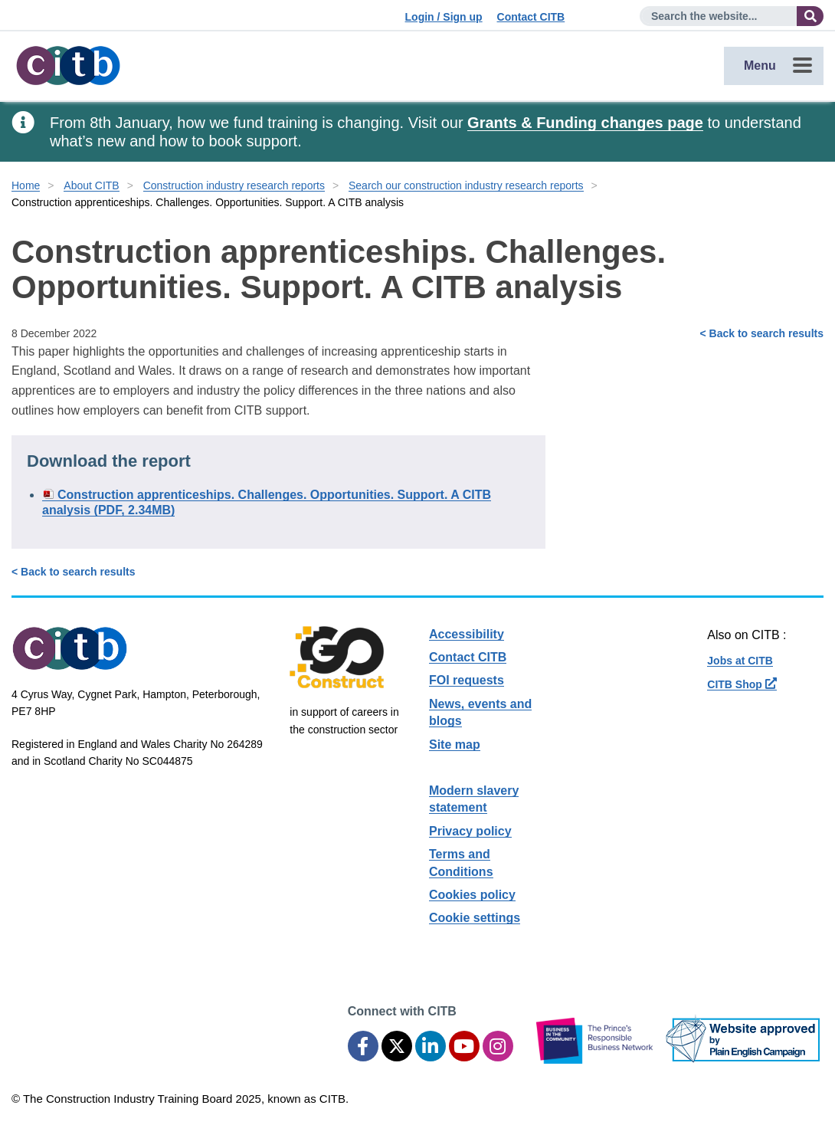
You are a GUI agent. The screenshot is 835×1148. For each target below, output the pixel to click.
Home (25, 185)
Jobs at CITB (740, 660)
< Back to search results (762, 333)
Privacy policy (470, 831)
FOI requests (466, 680)
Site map (454, 744)
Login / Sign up (444, 17)
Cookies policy (472, 894)
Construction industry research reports (234, 185)
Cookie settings (474, 917)
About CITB (91, 185)
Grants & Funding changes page (585, 122)
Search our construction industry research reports (466, 185)
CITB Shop (741, 684)
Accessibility (466, 634)
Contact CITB (531, 17)
